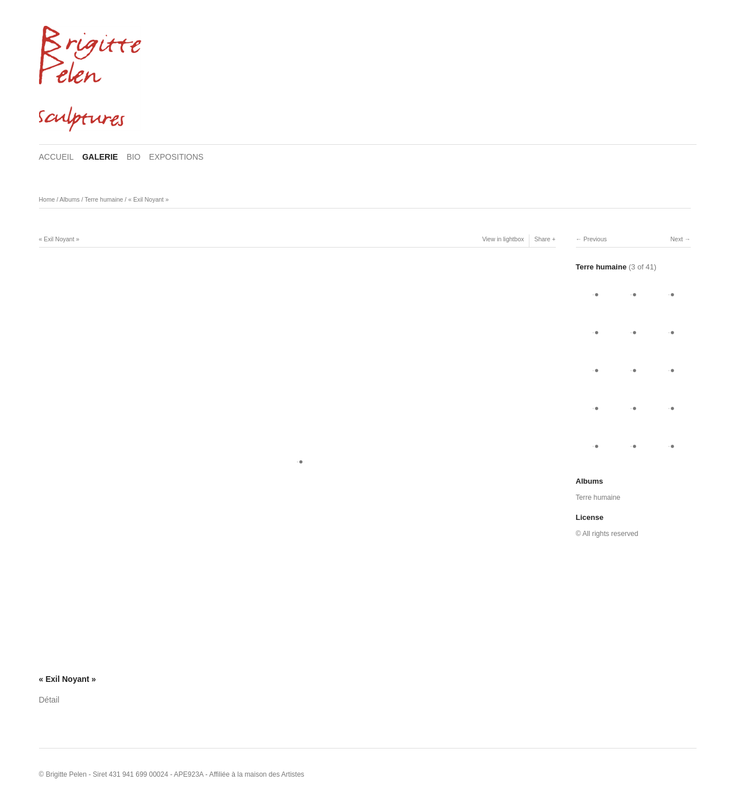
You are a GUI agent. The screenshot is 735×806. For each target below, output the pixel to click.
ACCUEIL (56, 156)
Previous (595, 239)
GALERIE (100, 156)
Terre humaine (103, 199)
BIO (133, 156)
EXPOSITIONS (176, 156)
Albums (70, 199)
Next (676, 239)
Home (47, 199)
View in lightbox (503, 239)
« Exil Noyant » (148, 199)
